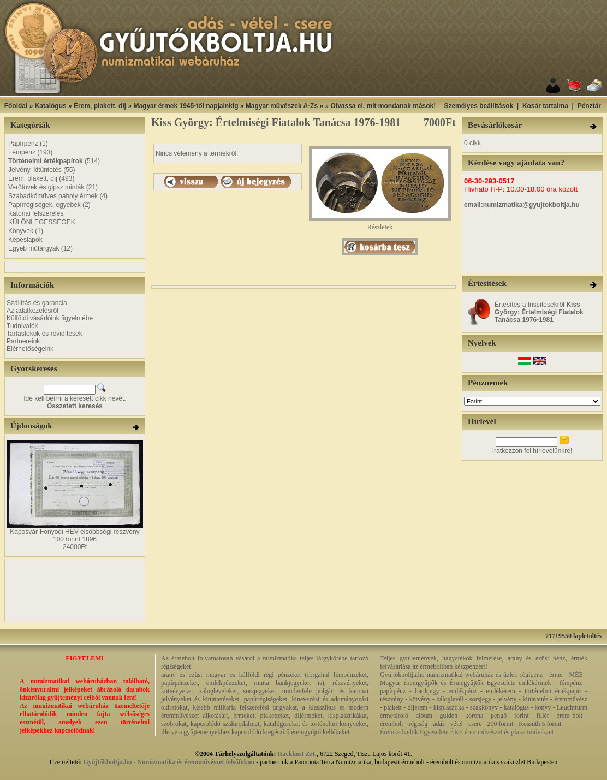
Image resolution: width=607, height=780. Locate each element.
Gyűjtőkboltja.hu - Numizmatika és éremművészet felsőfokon (168, 762)
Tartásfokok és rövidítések (44, 333)
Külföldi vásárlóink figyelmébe (50, 318)
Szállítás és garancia (37, 303)
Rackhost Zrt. (297, 754)
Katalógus (51, 106)
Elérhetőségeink (30, 349)
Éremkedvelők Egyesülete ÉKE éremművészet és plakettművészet (467, 732)
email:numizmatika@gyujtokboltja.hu (522, 205)
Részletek (380, 224)
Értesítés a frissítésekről (539, 312)
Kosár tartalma (545, 106)
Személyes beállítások (478, 106)
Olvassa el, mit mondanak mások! (383, 106)
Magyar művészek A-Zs (282, 106)
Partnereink (23, 341)
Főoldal (16, 106)
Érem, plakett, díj (100, 106)
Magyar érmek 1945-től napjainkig (185, 106)
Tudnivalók (22, 326)
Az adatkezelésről (32, 310)
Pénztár (589, 106)
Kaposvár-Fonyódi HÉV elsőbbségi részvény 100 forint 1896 (74, 535)
